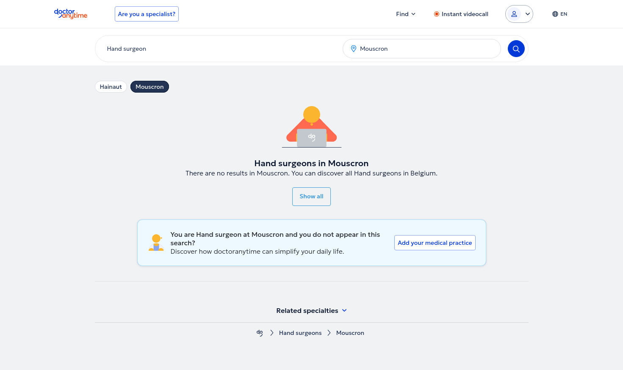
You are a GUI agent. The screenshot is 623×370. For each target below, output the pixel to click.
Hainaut (111, 86)
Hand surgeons (300, 333)
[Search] (516, 48)
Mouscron (150, 86)
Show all (311, 196)
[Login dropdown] (519, 14)
